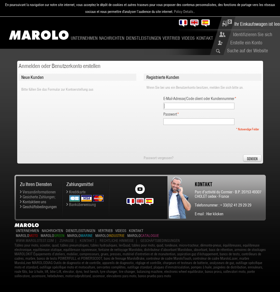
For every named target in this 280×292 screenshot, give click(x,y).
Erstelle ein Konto (246, 42)
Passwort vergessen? (158, 157)
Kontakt (204, 38)
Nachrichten (111, 38)
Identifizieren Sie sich (252, 34)
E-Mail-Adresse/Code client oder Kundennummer (198, 98)
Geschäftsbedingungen (40, 207)
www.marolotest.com (35, 240)
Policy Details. (184, 11)
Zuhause (67, 240)
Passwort (170, 114)
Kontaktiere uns (34, 202)
